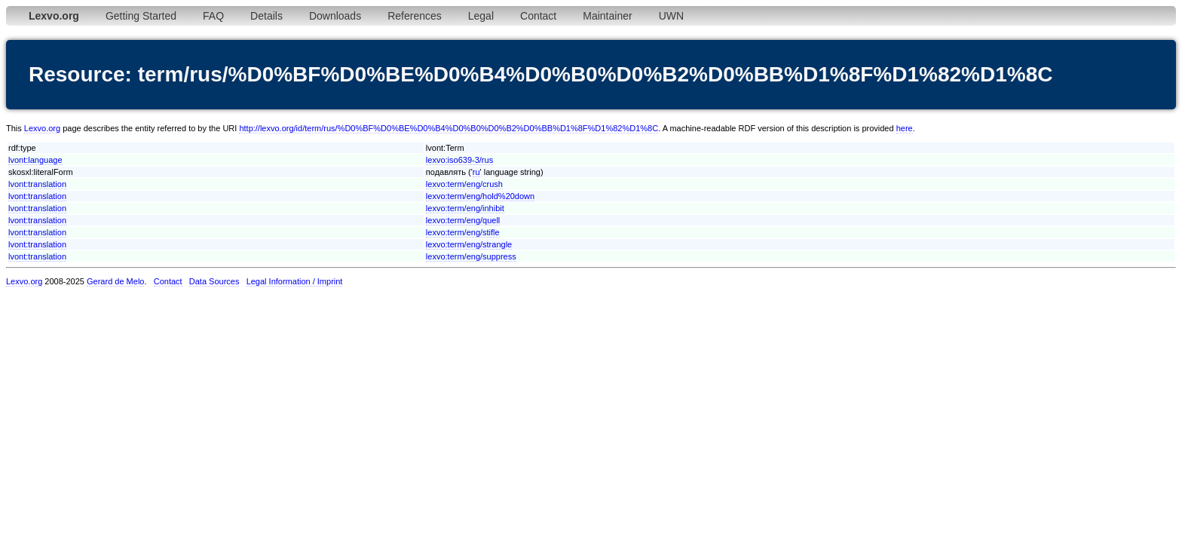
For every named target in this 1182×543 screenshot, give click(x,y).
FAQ (213, 16)
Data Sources (214, 281)
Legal (481, 16)
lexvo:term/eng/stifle (463, 232)
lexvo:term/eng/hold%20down (480, 196)
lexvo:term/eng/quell (463, 220)
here (904, 128)
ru (476, 171)
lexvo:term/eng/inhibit (465, 208)
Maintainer (607, 16)
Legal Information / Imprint (295, 281)
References (414, 16)
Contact (538, 16)
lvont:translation (37, 184)
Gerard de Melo (115, 281)
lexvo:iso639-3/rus (459, 159)
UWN (671, 16)
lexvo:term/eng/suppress (471, 256)
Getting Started (141, 16)
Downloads (335, 16)
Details (266, 16)
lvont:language (35, 159)
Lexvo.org (42, 128)
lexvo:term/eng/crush (464, 184)
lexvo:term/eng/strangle (469, 244)
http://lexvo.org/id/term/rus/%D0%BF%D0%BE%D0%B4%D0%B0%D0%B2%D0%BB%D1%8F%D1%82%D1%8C (448, 128)
